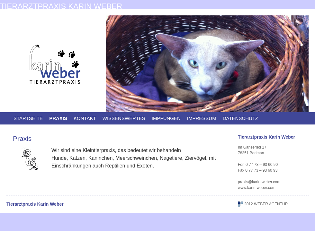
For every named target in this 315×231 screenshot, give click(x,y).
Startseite (28, 118)
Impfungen (166, 118)
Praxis (58, 118)
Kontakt (85, 118)
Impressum (201, 118)
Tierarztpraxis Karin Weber (61, 6)
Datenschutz (240, 118)
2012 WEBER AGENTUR (266, 204)
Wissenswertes (124, 118)
